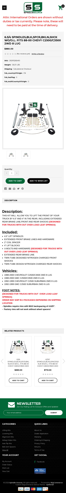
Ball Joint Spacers (9, 447)
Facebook (40, 462)
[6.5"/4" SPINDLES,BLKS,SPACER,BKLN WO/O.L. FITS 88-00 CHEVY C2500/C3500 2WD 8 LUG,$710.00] (47, 347)
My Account (7, 461)
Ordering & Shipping (42, 440)
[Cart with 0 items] (60, 8)
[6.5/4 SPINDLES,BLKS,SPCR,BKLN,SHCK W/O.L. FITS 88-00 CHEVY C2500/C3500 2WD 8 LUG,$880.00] (18, 347)
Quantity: (8, 169)
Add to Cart (18, 380)
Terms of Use (39, 450)
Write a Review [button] (38, 54)
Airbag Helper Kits (9, 440)
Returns (37, 447)
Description (11, 200)
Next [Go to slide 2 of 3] (64, 361)
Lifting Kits (6, 430)
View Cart (6, 471)
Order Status (7, 465)
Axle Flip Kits (7, 443)
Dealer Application (41, 434)
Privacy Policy (39, 443)
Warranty (37, 437)
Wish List (5, 468)
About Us (37, 430)
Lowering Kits (7, 434)
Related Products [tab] (14, 331)
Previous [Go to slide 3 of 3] (2, 361)
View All (5, 450)
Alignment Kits (8, 437)
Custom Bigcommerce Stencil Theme (30, 485)
